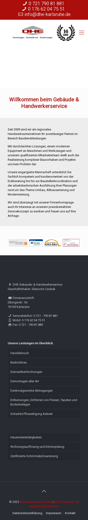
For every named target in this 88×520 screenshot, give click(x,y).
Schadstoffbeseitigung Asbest (31, 414)
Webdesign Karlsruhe (36, 502)
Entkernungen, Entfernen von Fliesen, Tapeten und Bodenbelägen (43, 402)
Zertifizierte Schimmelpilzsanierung (34, 456)
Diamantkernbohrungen (26, 372)
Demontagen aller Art (24, 381)
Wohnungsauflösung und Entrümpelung (37, 446)
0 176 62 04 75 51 (46, 9)
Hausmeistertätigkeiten (26, 437)
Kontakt (70, 513)
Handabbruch (19, 353)
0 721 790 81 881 (46, 3)
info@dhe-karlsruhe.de (47, 14)
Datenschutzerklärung (27, 513)
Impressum (53, 513)
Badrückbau (18, 362)
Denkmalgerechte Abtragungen (31, 390)
